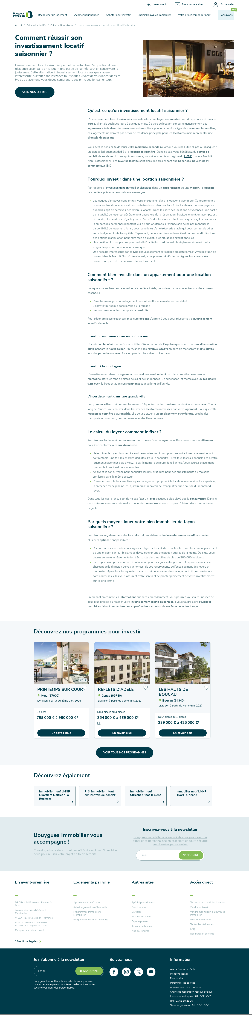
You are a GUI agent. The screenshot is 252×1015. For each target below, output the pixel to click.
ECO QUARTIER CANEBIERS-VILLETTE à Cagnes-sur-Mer (32, 924)
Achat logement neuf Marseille (90, 907)
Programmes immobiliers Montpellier (87, 913)
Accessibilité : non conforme (185, 987)
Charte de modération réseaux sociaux (191, 992)
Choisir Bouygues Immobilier (154, 15)
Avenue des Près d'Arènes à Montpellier (30, 911)
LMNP (188, 156)
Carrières (136, 912)
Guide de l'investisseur (61, 25)
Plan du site (176, 978)
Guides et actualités (36, 25)
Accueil (18, 25)
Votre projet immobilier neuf (194, 15)
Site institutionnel (141, 916)
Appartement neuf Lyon (86, 902)
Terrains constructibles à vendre (207, 902)
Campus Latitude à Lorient (29, 930)
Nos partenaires (140, 931)
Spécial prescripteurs (143, 902)
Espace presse (139, 921)
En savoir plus (61, 732)
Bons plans (226, 15)
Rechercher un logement (52, 15)
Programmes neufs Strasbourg (90, 919)
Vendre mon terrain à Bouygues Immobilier (207, 913)
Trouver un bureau (142, 926)
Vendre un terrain (199, 907)
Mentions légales (179, 974)
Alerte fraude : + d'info (182, 969)
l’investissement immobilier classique (128, 187)
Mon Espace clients (200, 919)
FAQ (192, 929)
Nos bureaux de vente (202, 934)
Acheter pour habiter (86, 15)
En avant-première (32, 882)
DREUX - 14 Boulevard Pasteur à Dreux (33, 904)
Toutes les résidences (202, 924)
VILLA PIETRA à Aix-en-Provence (34, 918)
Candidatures (139, 907)
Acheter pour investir (118, 15)
